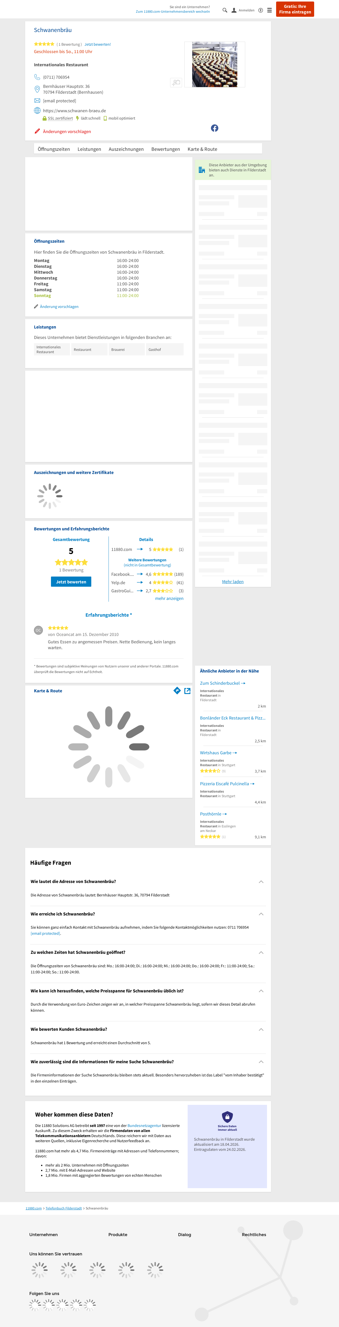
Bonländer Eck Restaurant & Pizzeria (233, 718)
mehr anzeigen (169, 598)
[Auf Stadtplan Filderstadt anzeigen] (187, 690)
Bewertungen (165, 149)
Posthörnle (210, 814)
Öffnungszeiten (54, 149)
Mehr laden (233, 581)
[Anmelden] (244, 10)
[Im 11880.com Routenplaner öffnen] (177, 690)
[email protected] (45, 933)
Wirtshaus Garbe (215, 753)
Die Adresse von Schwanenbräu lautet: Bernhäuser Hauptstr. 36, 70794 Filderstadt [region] (100, 894)
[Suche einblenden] (227, 10)
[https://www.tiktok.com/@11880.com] (62, 1305)
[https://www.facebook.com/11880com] (35, 1305)
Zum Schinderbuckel (220, 683)
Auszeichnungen (126, 149)
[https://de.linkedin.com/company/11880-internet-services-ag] (76, 1305)
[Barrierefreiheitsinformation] (262, 10)
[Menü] (271, 10)
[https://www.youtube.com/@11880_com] (89, 1305)
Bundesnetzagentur (144, 1125)
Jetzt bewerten (71, 582)
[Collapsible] (261, 881)
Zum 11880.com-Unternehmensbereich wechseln (173, 11)
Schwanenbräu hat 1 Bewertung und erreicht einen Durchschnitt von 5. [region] (91, 1042)
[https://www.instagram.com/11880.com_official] (48, 1305)
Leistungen (89, 149)
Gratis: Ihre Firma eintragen (295, 9)
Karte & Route (202, 149)
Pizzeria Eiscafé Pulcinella (224, 784)
